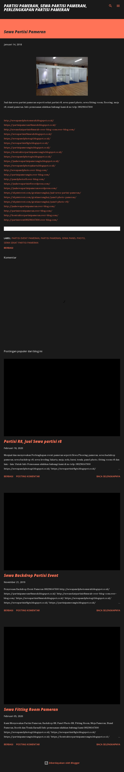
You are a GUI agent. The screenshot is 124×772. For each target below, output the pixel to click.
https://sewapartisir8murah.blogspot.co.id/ (28, 134)
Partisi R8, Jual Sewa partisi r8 (33, 441)
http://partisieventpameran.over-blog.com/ (28, 210)
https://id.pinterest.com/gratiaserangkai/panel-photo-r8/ (36, 201)
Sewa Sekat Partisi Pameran (21, 242)
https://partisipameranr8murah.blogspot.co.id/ (30, 125)
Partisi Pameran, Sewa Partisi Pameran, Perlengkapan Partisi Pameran (45, 7)
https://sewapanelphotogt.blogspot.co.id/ (27, 138)
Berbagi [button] (8, 247)
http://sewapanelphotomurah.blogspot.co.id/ (29, 120)
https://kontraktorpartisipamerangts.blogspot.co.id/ (33, 152)
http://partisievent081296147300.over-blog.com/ (31, 219)
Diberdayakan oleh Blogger (62, 762)
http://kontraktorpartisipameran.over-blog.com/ (31, 215)
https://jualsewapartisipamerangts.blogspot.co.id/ (31, 161)
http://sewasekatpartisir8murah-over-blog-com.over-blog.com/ (39, 129)
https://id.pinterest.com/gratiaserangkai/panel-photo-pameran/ (40, 197)
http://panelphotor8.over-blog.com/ (24, 179)
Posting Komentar (28, 476)
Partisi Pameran (51, 238)
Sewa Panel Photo (73, 238)
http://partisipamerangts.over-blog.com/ (27, 174)
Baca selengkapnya (108, 476)
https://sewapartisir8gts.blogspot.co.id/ (26, 143)
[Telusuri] (110, 6)
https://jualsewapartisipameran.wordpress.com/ (30, 188)
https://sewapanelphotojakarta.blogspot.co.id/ (30, 165)
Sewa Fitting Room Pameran (31, 709)
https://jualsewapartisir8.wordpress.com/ (27, 183)
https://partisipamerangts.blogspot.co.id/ (27, 147)
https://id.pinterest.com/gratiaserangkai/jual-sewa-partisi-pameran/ (42, 192)
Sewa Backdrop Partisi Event (31, 575)
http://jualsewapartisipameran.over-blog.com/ (29, 206)
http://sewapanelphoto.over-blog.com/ (26, 170)
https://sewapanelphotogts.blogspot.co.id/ (28, 156)
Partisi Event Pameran (25, 238)
